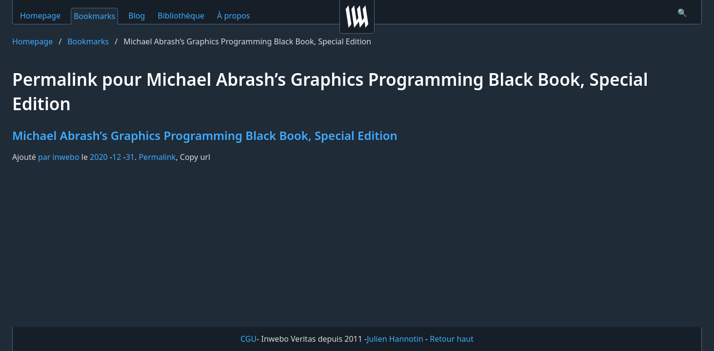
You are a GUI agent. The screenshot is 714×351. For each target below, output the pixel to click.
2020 (99, 157)
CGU (248, 338)
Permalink (157, 157)
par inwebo (58, 157)
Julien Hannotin (395, 338)
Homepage (40, 15)
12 (116, 157)
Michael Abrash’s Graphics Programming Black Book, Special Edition (204, 135)
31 (130, 157)
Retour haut (452, 338)
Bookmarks (94, 16)
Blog (136, 15)
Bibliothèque (181, 15)
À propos (233, 15)
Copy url (195, 157)
